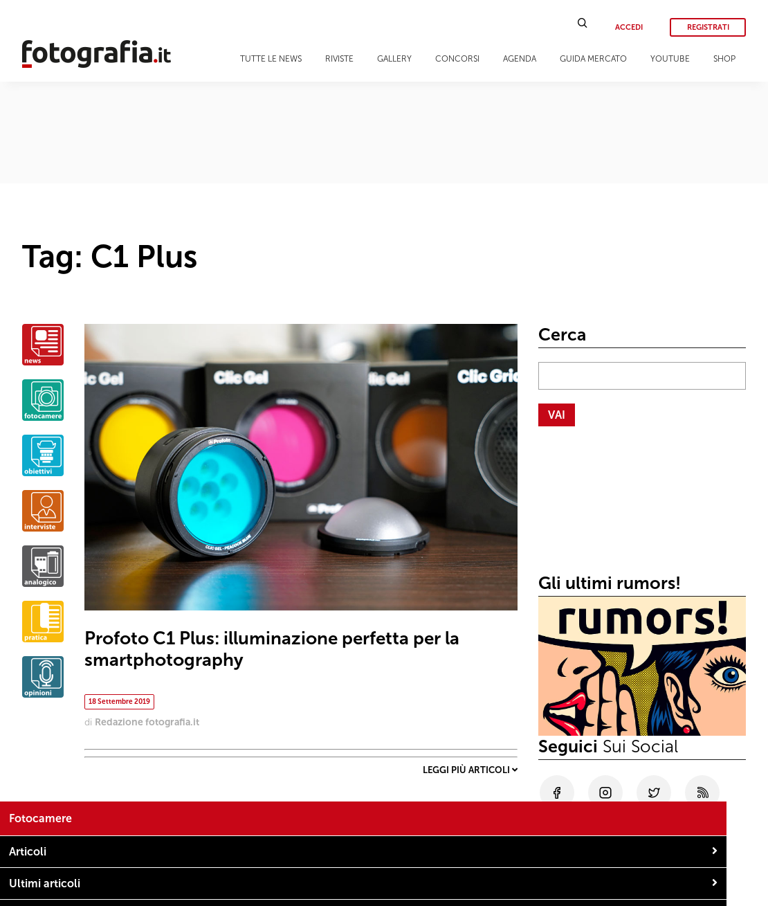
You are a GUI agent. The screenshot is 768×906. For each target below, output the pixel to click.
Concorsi (457, 59)
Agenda (519, 59)
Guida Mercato (593, 59)
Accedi (629, 27)
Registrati (708, 27)
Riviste (339, 59)
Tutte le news (271, 59)
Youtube (670, 59)
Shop (724, 59)
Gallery (394, 59)
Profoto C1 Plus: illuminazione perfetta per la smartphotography (271, 649)
